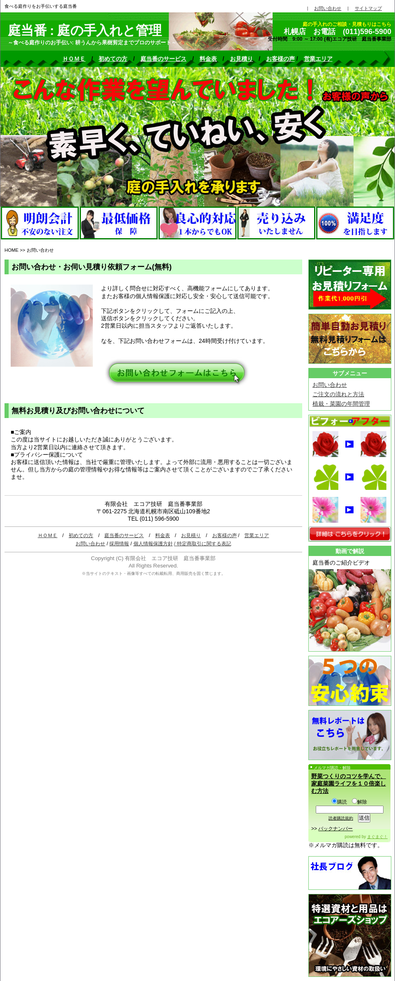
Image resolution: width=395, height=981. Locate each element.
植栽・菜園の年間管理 (341, 403)
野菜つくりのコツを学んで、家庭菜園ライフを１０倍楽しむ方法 (348, 783)
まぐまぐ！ (377, 836)
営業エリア (318, 58)
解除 (359, 802)
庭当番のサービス (163, 58)
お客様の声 (280, 58)
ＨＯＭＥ (73, 58)
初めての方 (113, 58)
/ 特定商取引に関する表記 (202, 544)
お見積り (241, 58)
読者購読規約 (340, 818)
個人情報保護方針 (153, 544)
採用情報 (119, 544)
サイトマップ (368, 8)
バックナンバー (335, 829)
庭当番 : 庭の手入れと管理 (84, 30)
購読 (339, 802)
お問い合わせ (90, 544)
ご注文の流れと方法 (338, 394)
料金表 (208, 58)
